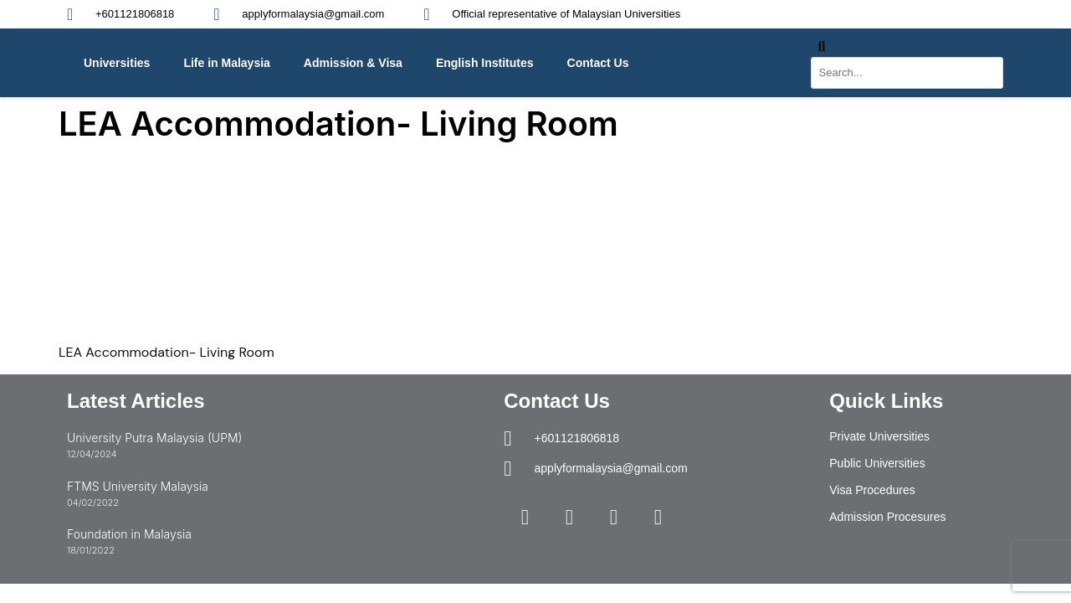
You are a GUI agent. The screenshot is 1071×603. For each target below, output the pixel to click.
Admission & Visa (353, 63)
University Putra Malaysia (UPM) (154, 437)
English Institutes (485, 63)
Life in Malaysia (226, 63)
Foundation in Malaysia (129, 534)
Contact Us (598, 63)
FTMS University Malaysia (137, 486)
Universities (117, 63)
